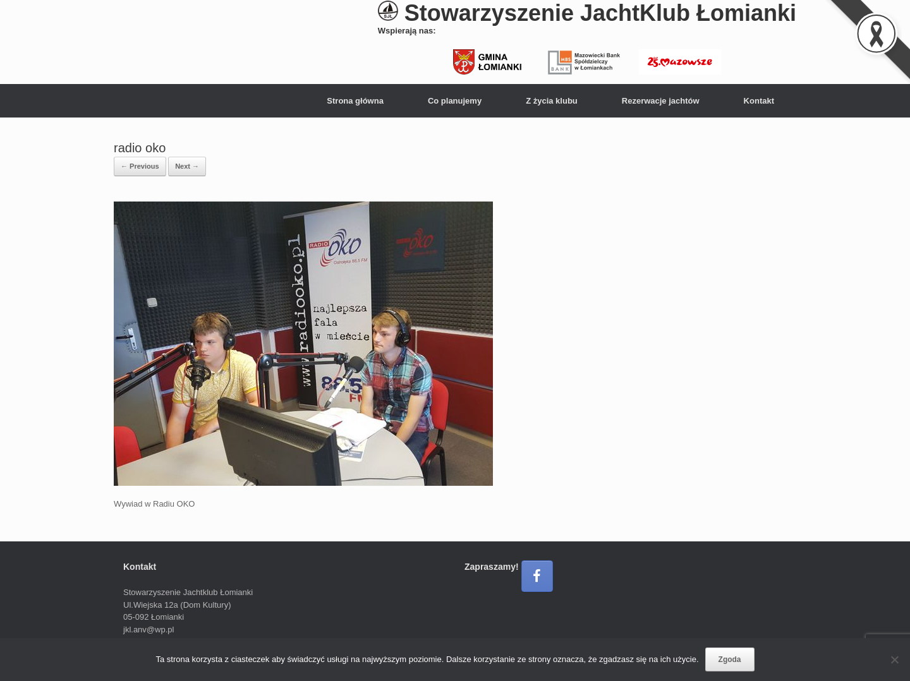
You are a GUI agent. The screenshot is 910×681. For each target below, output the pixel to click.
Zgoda (730, 659)
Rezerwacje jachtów (661, 100)
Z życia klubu (552, 100)
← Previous (140, 166)
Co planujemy (455, 100)
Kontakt (759, 100)
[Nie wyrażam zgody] (894, 659)
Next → (187, 166)
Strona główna (355, 100)
